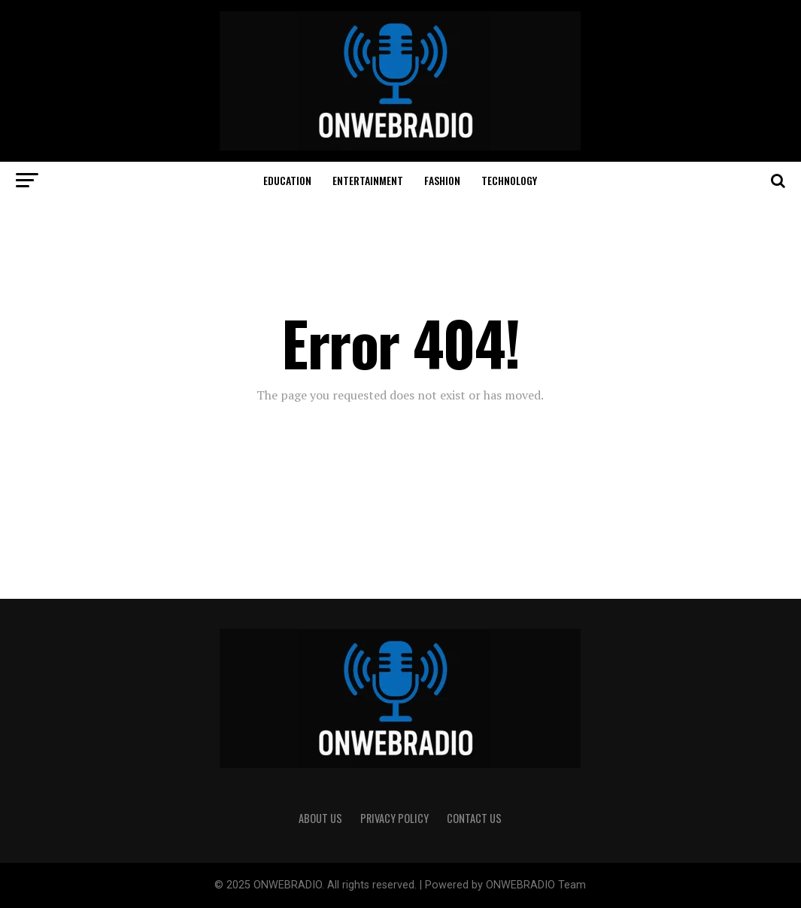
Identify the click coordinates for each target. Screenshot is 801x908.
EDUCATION (287, 180)
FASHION (442, 180)
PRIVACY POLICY (394, 818)
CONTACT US (474, 818)
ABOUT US (320, 818)
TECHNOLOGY (509, 180)
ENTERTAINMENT (367, 180)
